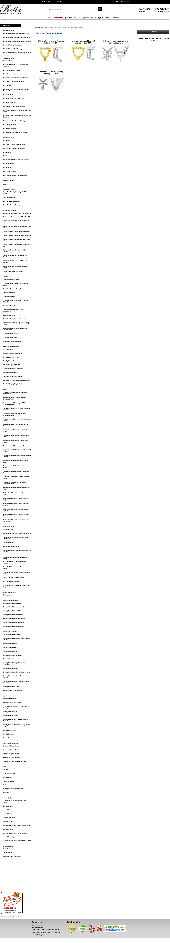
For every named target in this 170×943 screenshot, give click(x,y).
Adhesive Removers (9, 698)
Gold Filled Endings (9, 315)
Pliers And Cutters (9, 781)
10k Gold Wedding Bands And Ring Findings (17, 53)
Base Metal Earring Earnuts (11, 201)
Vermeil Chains (8, 806)
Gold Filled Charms (9, 296)
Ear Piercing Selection (9, 210)
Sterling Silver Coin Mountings (12, 655)
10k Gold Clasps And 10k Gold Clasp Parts (16, 37)
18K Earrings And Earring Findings (14, 148)
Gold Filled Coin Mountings (11, 306)
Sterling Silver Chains (10, 643)
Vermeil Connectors (9, 817)
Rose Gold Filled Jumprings (12, 581)
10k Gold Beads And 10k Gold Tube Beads (16, 33)
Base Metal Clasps (9, 197)
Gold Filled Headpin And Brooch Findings (16, 319)
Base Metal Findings (9, 189)
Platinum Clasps (8, 529)
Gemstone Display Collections (12, 353)
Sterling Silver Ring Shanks (11, 686)
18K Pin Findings (8, 163)
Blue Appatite (7, 595)
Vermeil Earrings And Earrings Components (17, 825)
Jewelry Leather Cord (9, 730)
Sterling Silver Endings (10, 668)
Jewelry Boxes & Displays (11, 346)
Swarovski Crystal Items (10, 743)
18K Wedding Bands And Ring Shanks (15, 175)
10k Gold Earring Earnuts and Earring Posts (17, 41)
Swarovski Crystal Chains (11, 750)
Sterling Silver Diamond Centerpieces (15, 607)
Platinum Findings (8, 527)
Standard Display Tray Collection (13, 384)
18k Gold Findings (8, 138)
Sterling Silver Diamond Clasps (13, 614)
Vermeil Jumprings (9, 837)
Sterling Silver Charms (10, 647)
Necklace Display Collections (12, 365)
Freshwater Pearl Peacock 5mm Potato (15, 446)
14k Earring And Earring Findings (13, 81)
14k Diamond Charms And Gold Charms (15, 78)
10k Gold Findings (8, 31)
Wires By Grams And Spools (12, 856)
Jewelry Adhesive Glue (10, 712)
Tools (4, 767)
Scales (5, 785)
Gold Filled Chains (9, 293)
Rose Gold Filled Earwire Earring (13, 577)
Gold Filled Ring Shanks (10, 337)
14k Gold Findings (8, 58)
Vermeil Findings (8, 798)
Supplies (5, 696)
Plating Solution (8, 738)
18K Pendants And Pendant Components (16, 160)
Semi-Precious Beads (9, 592)
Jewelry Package (8, 734)
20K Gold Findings (8, 180)
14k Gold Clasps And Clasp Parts (13, 98)
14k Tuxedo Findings (9, 128)
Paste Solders (7, 849)
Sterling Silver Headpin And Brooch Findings (17, 672)
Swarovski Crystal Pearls (11, 754)
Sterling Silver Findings (10, 631)
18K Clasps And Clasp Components (14, 144)
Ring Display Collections (11, 372)
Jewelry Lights (7, 777)
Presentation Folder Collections (13, 368)
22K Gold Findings (8, 185)
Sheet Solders (7, 853)
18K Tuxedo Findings (9, 171)
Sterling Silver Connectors (11, 659)
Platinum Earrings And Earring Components (17, 533)
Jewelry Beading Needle (10, 715)
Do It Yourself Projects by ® (11, 917)
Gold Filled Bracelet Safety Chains (14, 289)
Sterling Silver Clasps (10, 651)
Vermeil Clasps (7, 814)
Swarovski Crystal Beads (11, 746)
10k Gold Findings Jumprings (12, 45)
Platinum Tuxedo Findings (11, 546)
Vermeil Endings (8, 829)
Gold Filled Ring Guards (10, 333)
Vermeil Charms (8, 810)
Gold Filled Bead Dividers (11, 279)
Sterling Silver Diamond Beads (12, 603)
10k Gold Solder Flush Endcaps (13, 49)
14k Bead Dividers (8, 61)
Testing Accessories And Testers (13, 789)
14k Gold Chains (8, 95)
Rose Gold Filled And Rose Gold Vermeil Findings (15, 558)
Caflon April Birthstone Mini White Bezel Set (17, 213)
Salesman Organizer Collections (13, 376)
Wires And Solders (8, 846)
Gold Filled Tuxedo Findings (12, 341)
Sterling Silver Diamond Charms (13, 611)
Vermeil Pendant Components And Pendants (17, 841)
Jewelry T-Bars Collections (11, 361)
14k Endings (7, 85)
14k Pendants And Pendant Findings (14, 121)
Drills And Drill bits (9, 773)
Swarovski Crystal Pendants (12, 757)
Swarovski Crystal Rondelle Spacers (14, 761)
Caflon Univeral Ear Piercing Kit (13, 271)
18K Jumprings (8, 156)
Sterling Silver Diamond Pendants (13, 626)
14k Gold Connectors (9, 102)
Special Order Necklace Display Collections (16, 380)
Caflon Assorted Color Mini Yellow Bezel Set (17, 235)
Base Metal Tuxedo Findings (12, 205)
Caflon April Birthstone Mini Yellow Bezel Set (17, 217)
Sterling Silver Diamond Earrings (13, 622)
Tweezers (6, 792)
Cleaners (6, 769)
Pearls (4, 389)
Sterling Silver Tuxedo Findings (13, 690)
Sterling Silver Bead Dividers (12, 634)
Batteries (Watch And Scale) (12, 702)
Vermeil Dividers (8, 821)
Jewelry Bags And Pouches (11, 357)
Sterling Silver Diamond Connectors (14, 618)
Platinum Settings (8, 542)
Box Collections (8, 349)
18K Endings (7, 152)
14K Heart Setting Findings (75, 27)
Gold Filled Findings (9, 277)
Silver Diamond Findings (10, 600)
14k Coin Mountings (9, 74)
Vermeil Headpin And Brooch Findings (15, 833)
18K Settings (7, 167)
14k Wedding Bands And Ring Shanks (15, 132)
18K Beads (6, 140)
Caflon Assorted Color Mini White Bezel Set (16, 231)
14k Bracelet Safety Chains (11, 70)
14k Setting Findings (9, 125)
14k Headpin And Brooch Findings (14, 106)
